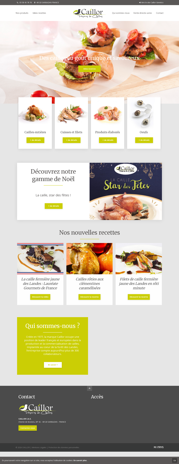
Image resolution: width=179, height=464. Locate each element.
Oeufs (144, 132)
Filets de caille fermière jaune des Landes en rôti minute (139, 283)
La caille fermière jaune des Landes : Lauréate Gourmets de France (40, 283)
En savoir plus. (80, 460)
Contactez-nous (27, 428)
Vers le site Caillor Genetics (151, 2)
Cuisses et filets (71, 132)
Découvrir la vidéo (40, 297)
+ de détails (35, 140)
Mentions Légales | (40, 447)
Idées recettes (89, 69)
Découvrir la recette (89, 297)
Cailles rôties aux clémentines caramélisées (89, 283)
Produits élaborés (107, 132)
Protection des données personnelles (63, 447)
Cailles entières (35, 132)
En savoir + (53, 365)
